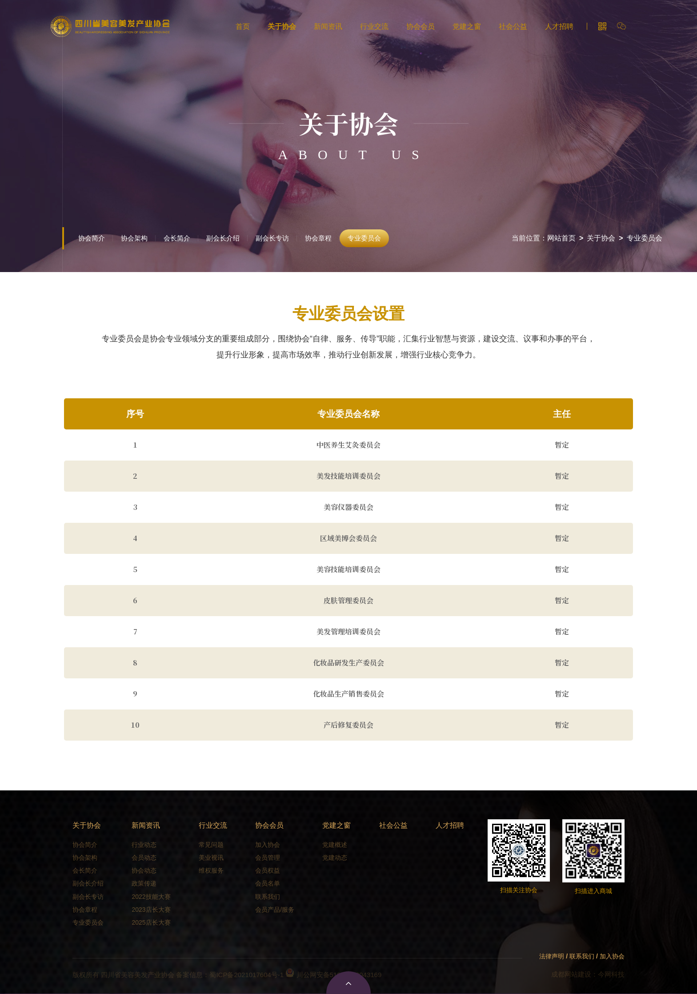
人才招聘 (559, 26)
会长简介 (177, 238)
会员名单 (267, 883)
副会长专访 (272, 238)
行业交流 (374, 26)
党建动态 (334, 857)
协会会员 (420, 26)
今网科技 (611, 974)
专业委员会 (364, 238)
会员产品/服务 (274, 909)
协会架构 (134, 238)
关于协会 (282, 26)
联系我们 (267, 896)
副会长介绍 (223, 238)
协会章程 (318, 238)
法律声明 (551, 956)
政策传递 (144, 883)
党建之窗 (467, 26)
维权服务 (211, 870)
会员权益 (267, 870)
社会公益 (513, 26)
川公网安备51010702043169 (333, 974)
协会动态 (144, 870)
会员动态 (144, 857)
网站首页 (561, 238)
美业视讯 (211, 857)
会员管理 (267, 857)
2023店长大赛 (151, 909)
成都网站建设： (574, 974)
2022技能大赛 (151, 896)
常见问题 (211, 844)
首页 (243, 26)
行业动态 (144, 844)
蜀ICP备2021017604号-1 (246, 974)
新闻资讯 (328, 26)
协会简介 (91, 238)
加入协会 (267, 844)
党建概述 (334, 844)
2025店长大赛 (151, 922)
